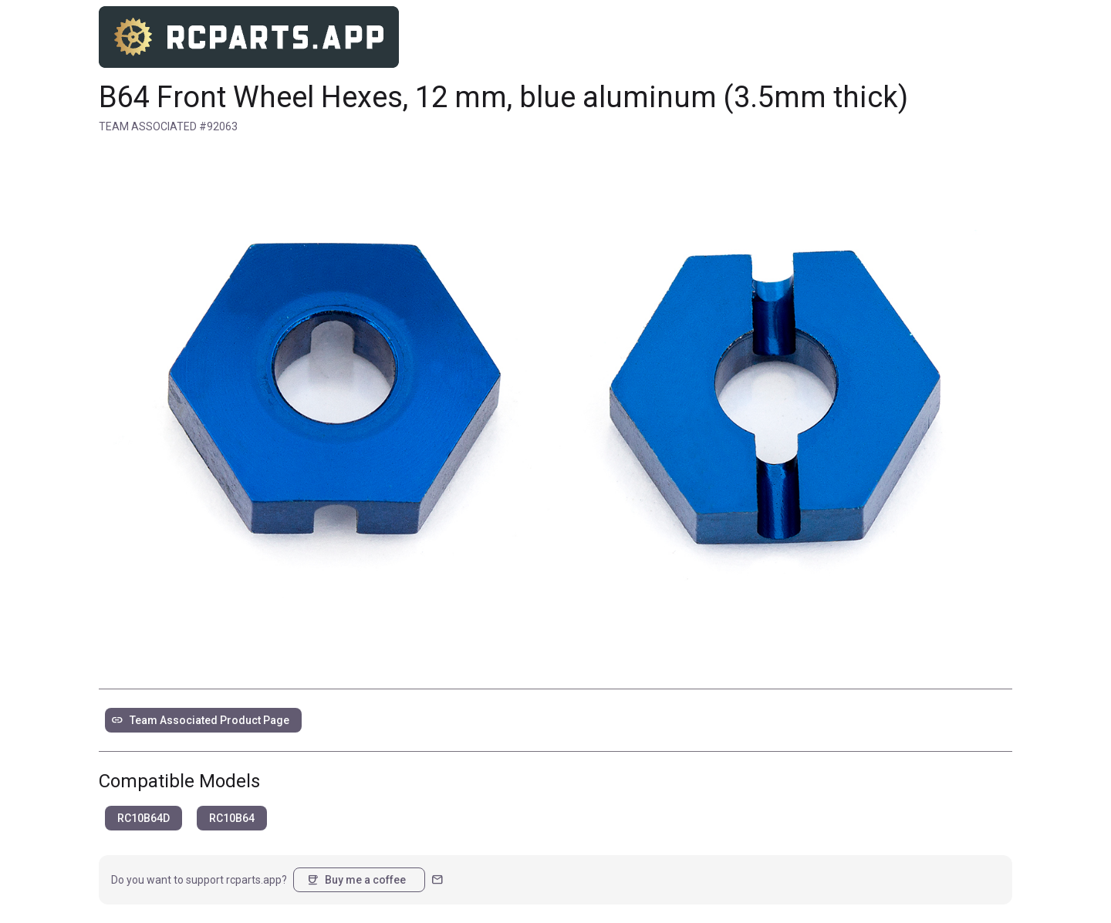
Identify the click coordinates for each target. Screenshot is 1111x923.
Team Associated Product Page (200, 720)
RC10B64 (232, 818)
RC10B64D (143, 818)
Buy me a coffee (356, 880)
